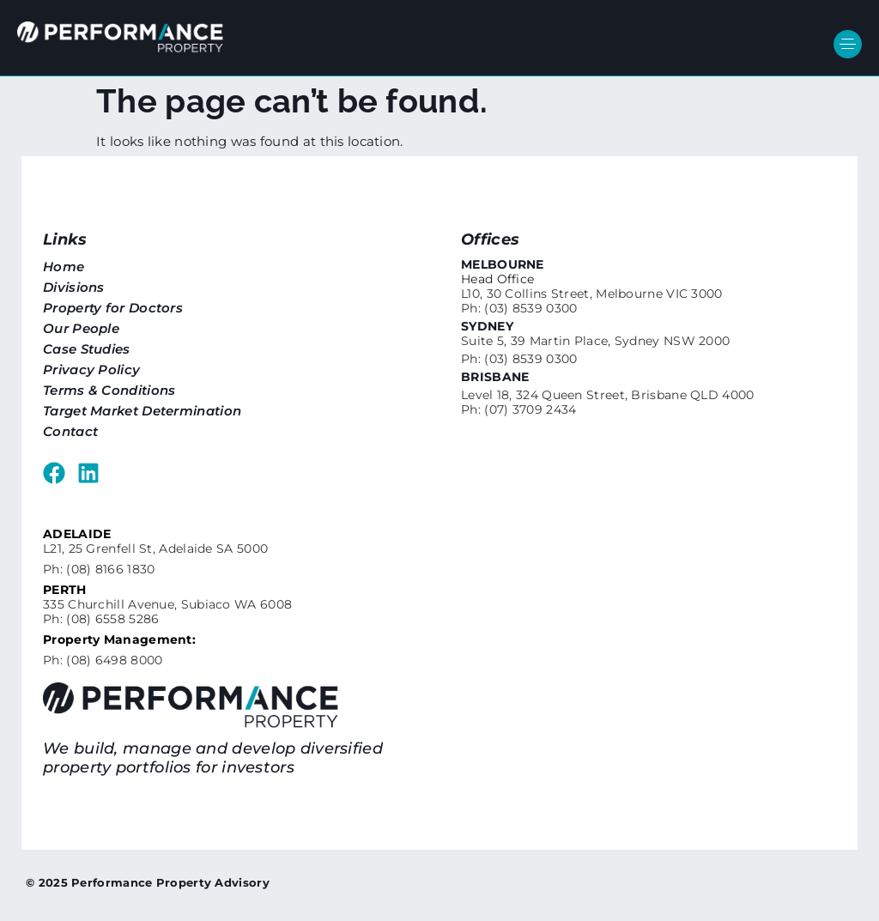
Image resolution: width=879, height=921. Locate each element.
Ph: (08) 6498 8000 (102, 660)
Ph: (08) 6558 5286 (101, 619)
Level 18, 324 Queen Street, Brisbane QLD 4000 (608, 395)
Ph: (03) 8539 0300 (519, 308)
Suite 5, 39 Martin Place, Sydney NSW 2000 (595, 340)
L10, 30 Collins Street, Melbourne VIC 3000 (592, 293)
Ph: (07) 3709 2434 (518, 409)
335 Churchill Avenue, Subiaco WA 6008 (167, 604)
